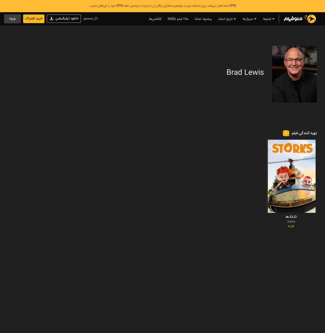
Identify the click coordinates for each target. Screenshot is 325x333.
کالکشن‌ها (155, 19)
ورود (12, 18)
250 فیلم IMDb (178, 19)
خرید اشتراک (33, 18)
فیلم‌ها (269, 19)
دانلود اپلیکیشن (64, 18)
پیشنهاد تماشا (203, 19)
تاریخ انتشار (227, 19)
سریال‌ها (250, 19)
